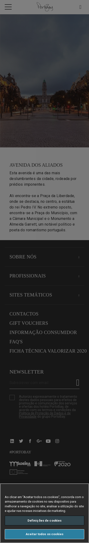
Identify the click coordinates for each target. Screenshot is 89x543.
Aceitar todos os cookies (44, 534)
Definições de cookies (45, 520)
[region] (44, 513)
